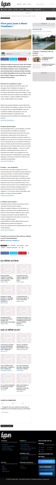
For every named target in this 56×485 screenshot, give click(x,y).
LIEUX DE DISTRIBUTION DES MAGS (45, 455)
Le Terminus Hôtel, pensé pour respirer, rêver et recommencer (47, 58)
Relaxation (3, 247)
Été (8, 245)
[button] (53, 9)
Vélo (22, 247)
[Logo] (9, 4)
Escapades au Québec (5, 18)
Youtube (42, 451)
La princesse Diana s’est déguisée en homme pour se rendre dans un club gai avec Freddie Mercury (23, 320)
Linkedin (42, 449)
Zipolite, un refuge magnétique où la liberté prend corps (22, 346)
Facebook (42, 447)
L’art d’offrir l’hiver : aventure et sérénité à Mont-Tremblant (7, 367)
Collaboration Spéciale (22, 349)
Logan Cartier (19, 370)
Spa (19, 247)
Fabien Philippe (4, 351)
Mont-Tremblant (20, 245)
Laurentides (13, 245)
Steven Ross (3, 389)
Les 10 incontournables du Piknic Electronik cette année (8, 386)
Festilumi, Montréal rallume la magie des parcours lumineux (22, 367)
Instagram (51, 447)
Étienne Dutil (35, 55)
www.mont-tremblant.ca (7, 120)
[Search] (50, 18)
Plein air (26, 245)
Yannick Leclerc (9, 53)
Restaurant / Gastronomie (12, 247)
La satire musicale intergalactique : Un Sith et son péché (22, 298)
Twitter (50, 449)
